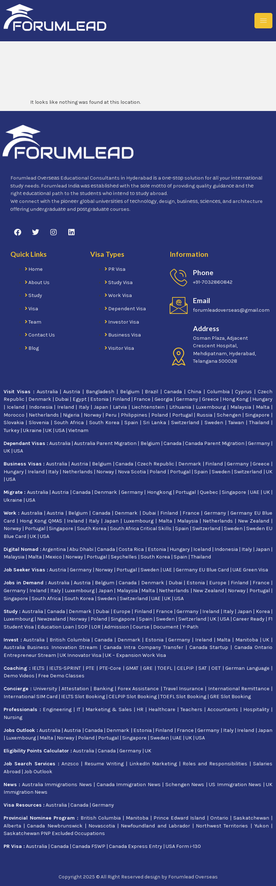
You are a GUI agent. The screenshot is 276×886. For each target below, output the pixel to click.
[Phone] (179, 277)
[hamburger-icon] (263, 20)
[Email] (179, 305)
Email (201, 300)
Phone (203, 272)
